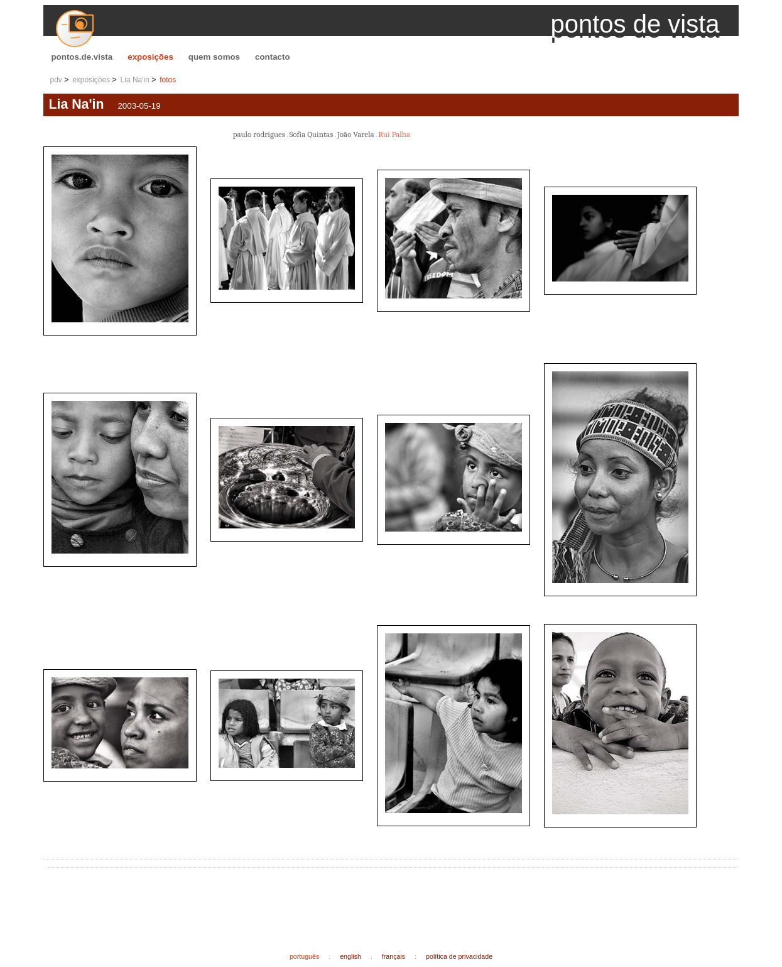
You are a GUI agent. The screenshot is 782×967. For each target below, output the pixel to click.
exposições (150, 57)
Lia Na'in (135, 79)
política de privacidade (459, 956)
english (350, 956)
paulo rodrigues (259, 134)
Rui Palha (394, 134)
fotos (168, 79)
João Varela (355, 134)
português (304, 956)
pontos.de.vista (81, 57)
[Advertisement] (282, 899)
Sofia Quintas (311, 134)
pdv (56, 79)
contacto (272, 57)
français (393, 956)
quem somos (214, 57)
